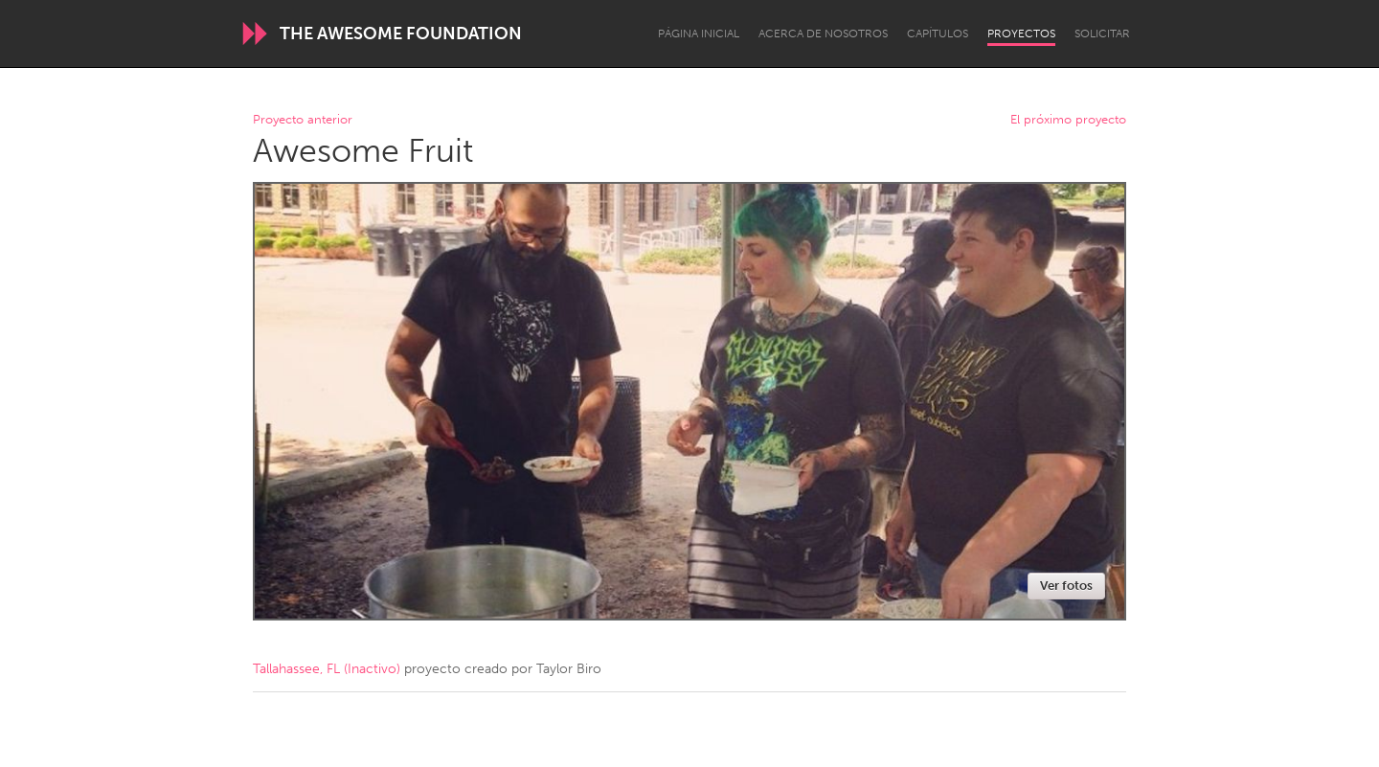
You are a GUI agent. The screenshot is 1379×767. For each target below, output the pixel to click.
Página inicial (698, 33)
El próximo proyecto (1068, 120)
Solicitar (1102, 33)
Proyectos (1021, 33)
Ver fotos (1066, 585)
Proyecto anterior (302, 120)
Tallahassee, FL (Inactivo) (326, 669)
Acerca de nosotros (823, 33)
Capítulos (937, 33)
